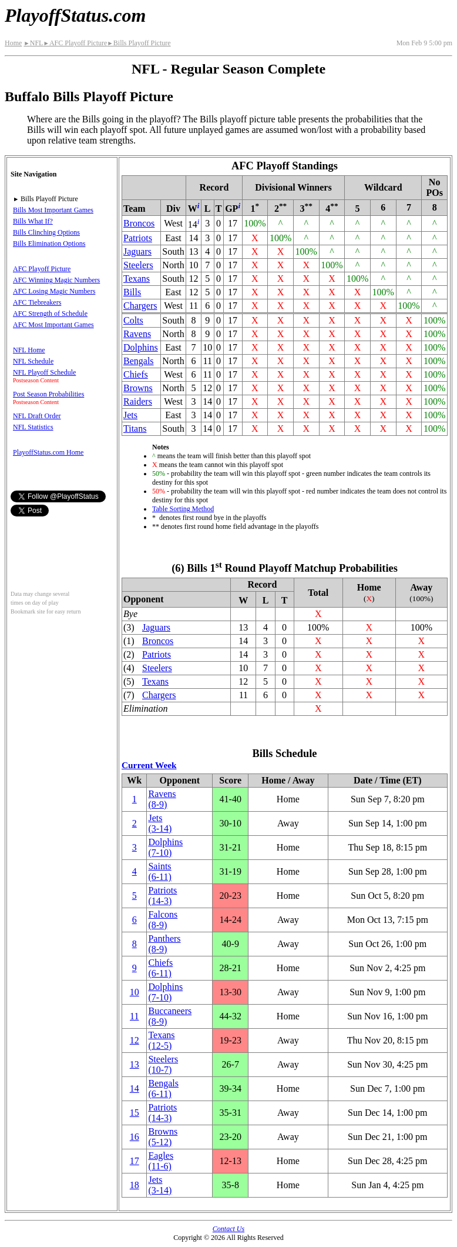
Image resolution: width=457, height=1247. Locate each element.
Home (13, 43)
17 (134, 1161)
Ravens (137, 334)
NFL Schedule (33, 361)
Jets (130, 415)
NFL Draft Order (37, 416)
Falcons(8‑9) (162, 919)
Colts (133, 320)
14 (134, 1088)
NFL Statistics (33, 427)
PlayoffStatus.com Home (48, 452)
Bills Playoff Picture (138, 43)
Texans (136, 279)
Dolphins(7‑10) (165, 847)
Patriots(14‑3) (162, 895)
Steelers (138, 265)
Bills (132, 292)
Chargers (140, 306)
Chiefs (135, 374)
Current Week (149, 765)
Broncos (138, 223)
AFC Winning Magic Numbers (56, 280)
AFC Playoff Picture (75, 43)
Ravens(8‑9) (162, 799)
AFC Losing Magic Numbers (54, 291)
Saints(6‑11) (159, 871)
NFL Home (29, 350)
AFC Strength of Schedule (50, 313)
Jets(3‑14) (160, 823)
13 (134, 1064)
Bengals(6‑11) (163, 1088)
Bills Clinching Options (46, 232)
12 (134, 1040)
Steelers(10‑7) (163, 1064)
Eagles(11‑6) (160, 1161)
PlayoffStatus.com (75, 15)
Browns (138, 388)
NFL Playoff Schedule (44, 372)
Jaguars (137, 251)
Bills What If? (33, 221)
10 (134, 992)
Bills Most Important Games (53, 210)
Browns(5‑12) (162, 1136)
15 (134, 1113)
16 (134, 1137)
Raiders (137, 401)
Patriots (137, 238)
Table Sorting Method (183, 509)
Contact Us (228, 1229)
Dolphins (140, 347)
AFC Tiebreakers (37, 302)
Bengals (138, 361)
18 (134, 1185)
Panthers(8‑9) (164, 943)
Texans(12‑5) (161, 1040)
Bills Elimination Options (49, 243)
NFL (33, 43)
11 (134, 1016)
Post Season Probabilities (48, 394)
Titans (134, 429)
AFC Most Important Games (53, 325)
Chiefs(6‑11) (160, 968)
